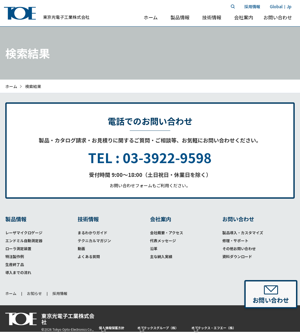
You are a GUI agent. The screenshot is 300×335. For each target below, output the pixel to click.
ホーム (10, 293)
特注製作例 (14, 256)
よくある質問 (89, 256)
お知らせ (34, 293)
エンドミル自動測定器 (23, 240)
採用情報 (59, 293)
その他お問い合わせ (239, 248)
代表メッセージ (163, 240)
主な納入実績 (161, 256)
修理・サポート (235, 240)
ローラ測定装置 (18, 248)
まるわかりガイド (92, 232)
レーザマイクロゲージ (23, 232)
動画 (81, 248)
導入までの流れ (18, 272)
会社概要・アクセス (166, 232)
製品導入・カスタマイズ (242, 232)
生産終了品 (14, 264)
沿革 (153, 248)
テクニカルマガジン (94, 240)
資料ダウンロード (237, 256)
